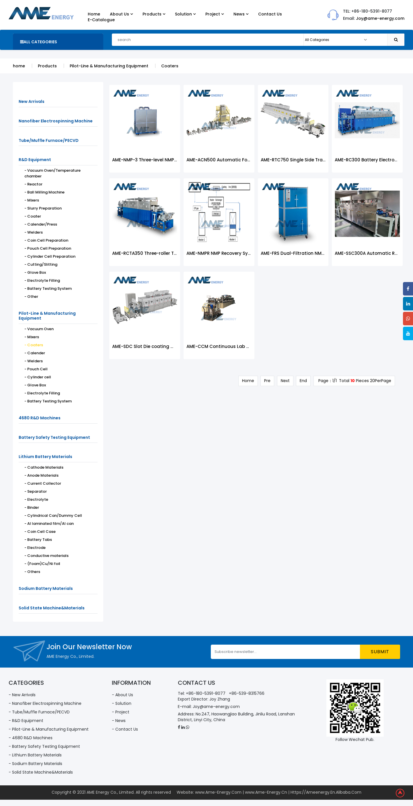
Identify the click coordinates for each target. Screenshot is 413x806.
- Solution (121, 703)
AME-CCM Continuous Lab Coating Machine (235, 346)
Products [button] (154, 14)
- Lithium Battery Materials (35, 755)
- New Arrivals (22, 695)
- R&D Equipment (26, 720)
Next (284, 381)
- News (119, 720)
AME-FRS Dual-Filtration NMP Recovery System (312, 253)
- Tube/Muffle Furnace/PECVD (39, 712)
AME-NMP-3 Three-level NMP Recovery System (162, 160)
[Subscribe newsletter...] (285, 652)
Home (94, 14)
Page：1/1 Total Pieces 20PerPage (354, 381)
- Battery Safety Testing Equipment (44, 746)
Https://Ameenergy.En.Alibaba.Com (326, 792)
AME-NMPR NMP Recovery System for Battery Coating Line (250, 253)
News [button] (240, 14)
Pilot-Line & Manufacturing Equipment (109, 66)
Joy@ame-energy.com (380, 18)
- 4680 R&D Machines (30, 738)
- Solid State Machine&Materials (41, 772)
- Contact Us (125, 729)
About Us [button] (121, 14)
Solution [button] (185, 14)
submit (380, 651)
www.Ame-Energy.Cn (266, 792)
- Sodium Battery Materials (35, 763)
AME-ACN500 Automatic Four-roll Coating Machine (243, 160)
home (19, 66)
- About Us (122, 695)
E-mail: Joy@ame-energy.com (209, 706)
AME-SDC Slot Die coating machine (151, 346)
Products (47, 66)
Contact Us (270, 14)
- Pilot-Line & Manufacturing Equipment (49, 729)
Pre (267, 381)
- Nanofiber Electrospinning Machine (45, 703)
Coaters (169, 66)
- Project (120, 712)
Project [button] (214, 14)
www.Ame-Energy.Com (218, 792)
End (303, 381)
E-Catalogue (101, 20)
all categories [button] (38, 42)
